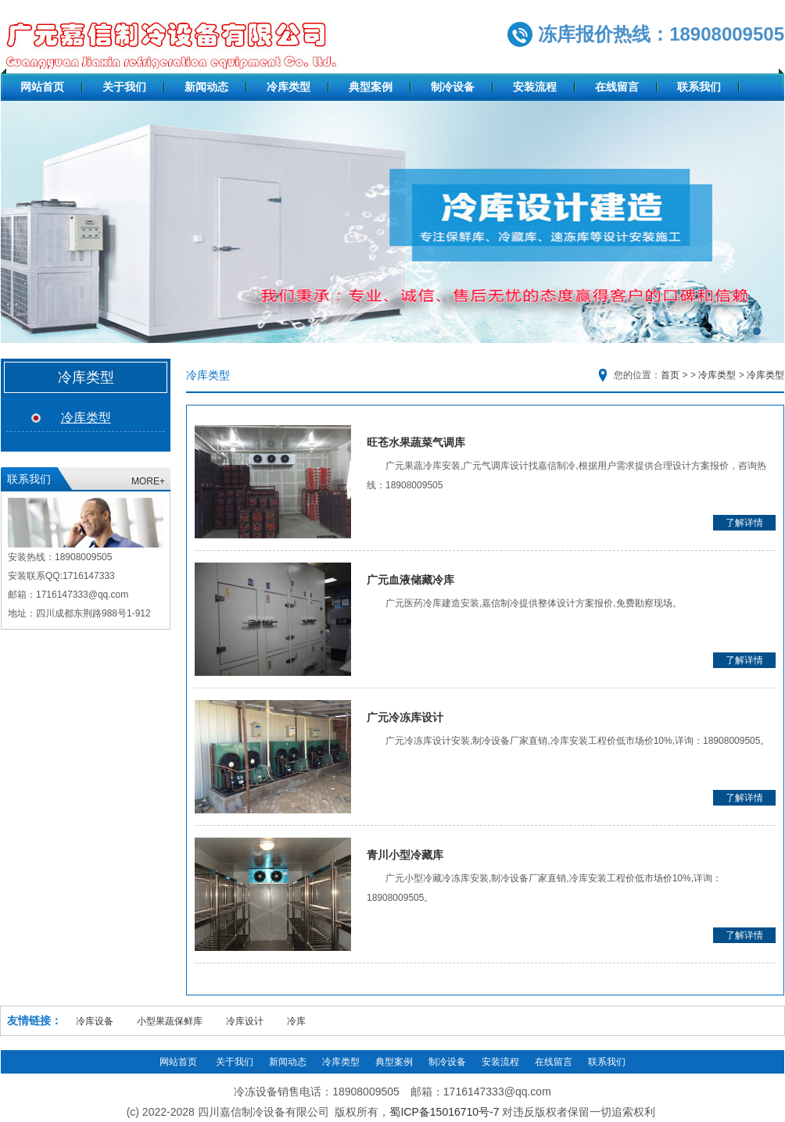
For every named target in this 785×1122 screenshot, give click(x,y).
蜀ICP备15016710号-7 (444, 1112)
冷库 (296, 1021)
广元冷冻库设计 (405, 717)
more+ (148, 481)
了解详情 (744, 522)
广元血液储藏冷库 (410, 580)
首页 (670, 375)
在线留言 (617, 86)
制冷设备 (453, 86)
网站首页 (42, 86)
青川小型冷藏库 (405, 855)
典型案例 (370, 86)
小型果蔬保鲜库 (170, 1021)
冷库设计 (244, 1021)
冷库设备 (94, 1021)
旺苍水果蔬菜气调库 (416, 442)
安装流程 (535, 86)
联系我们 (699, 86)
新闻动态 (206, 86)
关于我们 (124, 86)
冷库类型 (288, 86)
